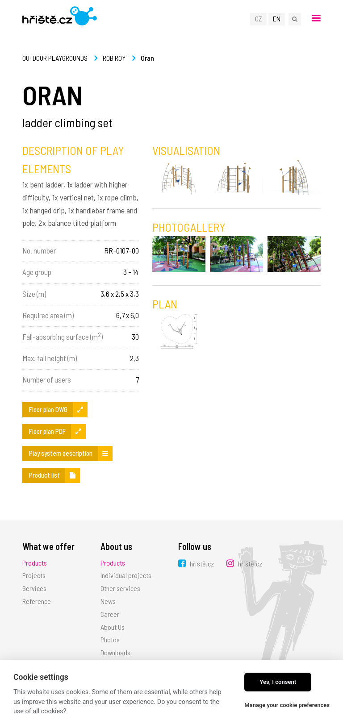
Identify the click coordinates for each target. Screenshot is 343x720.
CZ (258, 18)
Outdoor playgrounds (55, 58)
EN (276, 18)
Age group (36, 271)
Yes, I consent (277, 681)
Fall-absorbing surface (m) (62, 336)
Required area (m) (48, 315)
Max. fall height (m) (49, 358)
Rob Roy (114, 58)
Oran (147, 58)
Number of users (46, 379)
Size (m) (34, 293)
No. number (39, 250)
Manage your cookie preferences (287, 705)
